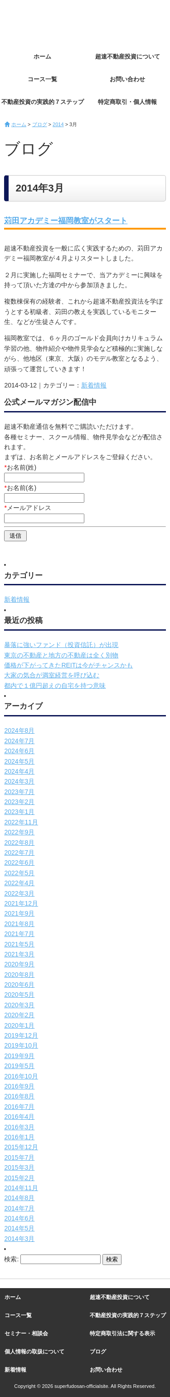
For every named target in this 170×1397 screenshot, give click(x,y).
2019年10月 (21, 1045)
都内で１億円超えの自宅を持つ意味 (55, 685)
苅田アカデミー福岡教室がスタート (65, 220)
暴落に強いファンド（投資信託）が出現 (61, 644)
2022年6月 (19, 862)
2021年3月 (19, 954)
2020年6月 (19, 984)
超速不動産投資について (127, 56)
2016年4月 (19, 1116)
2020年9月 (19, 964)
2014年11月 (21, 1187)
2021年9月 (19, 913)
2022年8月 (19, 842)
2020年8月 (19, 974)
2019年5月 (19, 1065)
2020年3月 (19, 1005)
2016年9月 (19, 1086)
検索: (11, 1259)
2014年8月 (19, 1197)
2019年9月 (19, 1055)
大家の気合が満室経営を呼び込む (51, 675)
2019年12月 (21, 1035)
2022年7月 (19, 852)
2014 (58, 124)
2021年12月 (21, 903)
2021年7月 (19, 933)
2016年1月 (19, 1137)
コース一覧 (42, 79)
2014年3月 (19, 1238)
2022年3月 (19, 893)
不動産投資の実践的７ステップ (42, 101)
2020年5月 (19, 994)
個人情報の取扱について (34, 1351)
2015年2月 (19, 1177)
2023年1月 (19, 811)
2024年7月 (19, 741)
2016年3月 (19, 1127)
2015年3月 (19, 1167)
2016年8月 (19, 1096)
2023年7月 (19, 791)
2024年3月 (19, 781)
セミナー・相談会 (26, 1333)
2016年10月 (21, 1076)
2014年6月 (19, 1218)
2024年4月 (19, 771)
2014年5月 (19, 1228)
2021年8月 (19, 923)
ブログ (39, 124)
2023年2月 (19, 801)
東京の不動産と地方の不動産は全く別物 (61, 655)
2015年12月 (21, 1147)
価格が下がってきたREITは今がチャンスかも (68, 665)
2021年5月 (19, 944)
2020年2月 (19, 1015)
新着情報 (94, 385)
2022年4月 (19, 883)
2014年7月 (19, 1208)
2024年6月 (19, 751)
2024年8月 (19, 730)
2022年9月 (19, 832)
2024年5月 (19, 761)
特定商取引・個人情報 (127, 101)
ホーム (42, 56)
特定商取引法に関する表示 (122, 1333)
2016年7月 (19, 1106)
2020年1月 (19, 1025)
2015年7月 (19, 1157)
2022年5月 (19, 873)
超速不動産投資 (54, 22)
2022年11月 (21, 822)
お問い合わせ (127, 79)
